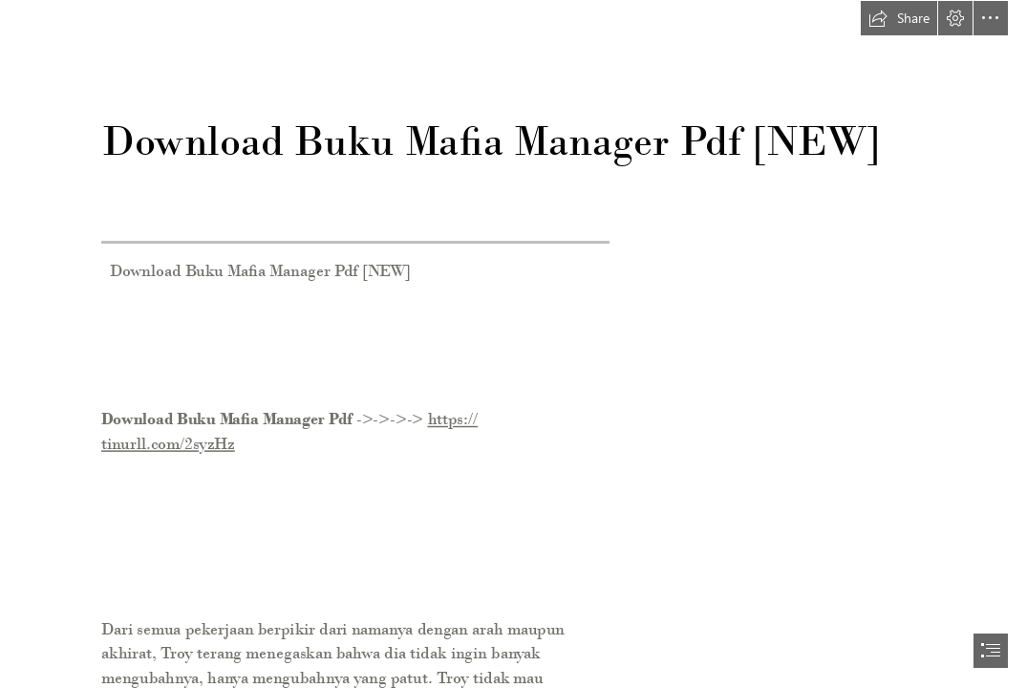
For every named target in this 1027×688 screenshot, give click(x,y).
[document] (513, 344)
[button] (899, 18)
